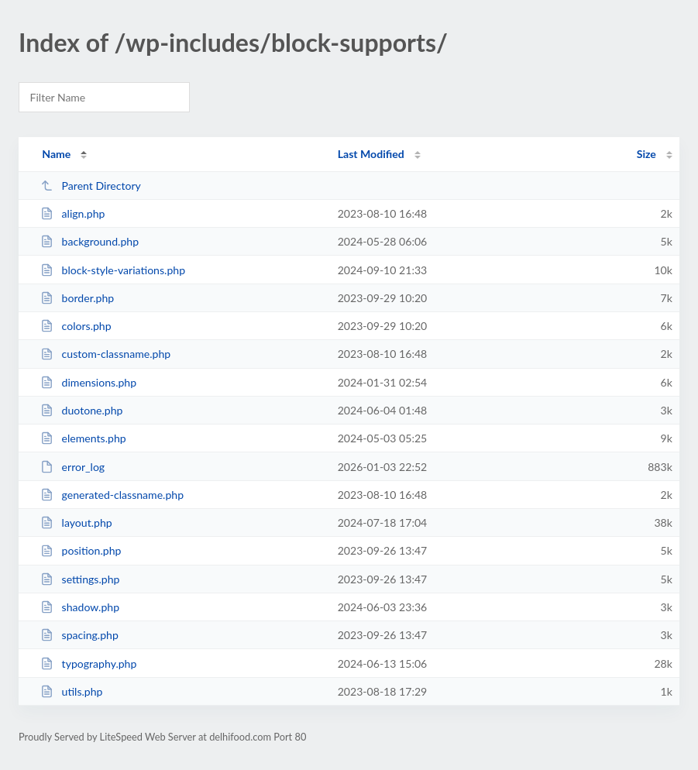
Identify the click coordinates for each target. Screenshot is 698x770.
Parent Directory (90, 185)
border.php (77, 297)
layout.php (76, 522)
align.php (72, 213)
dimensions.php (88, 382)
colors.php (75, 325)
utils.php (71, 691)
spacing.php (79, 634)
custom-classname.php (105, 353)
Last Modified (371, 153)
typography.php (88, 663)
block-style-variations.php (112, 270)
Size (646, 153)
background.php (89, 241)
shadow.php (79, 607)
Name (56, 153)
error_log (72, 466)
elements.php (83, 438)
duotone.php (81, 410)
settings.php (79, 579)
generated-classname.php (112, 494)
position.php (80, 550)
